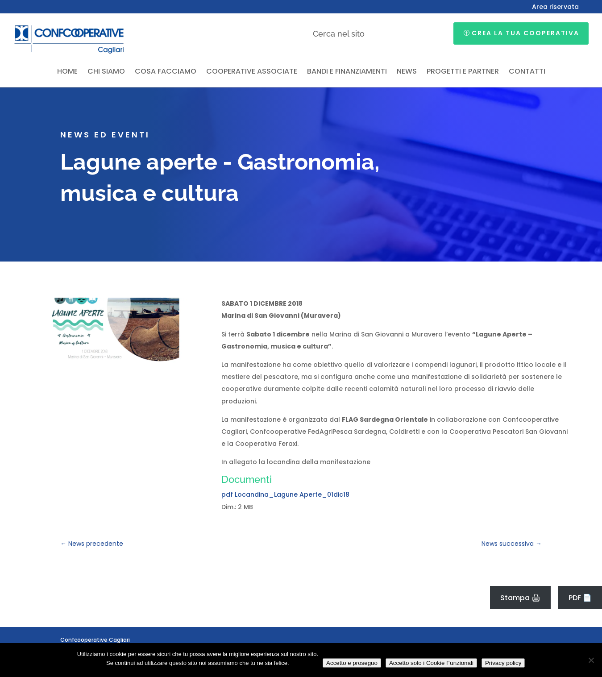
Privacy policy (503, 663)
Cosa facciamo (165, 72)
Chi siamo (106, 72)
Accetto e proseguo (352, 663)
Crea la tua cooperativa (525, 33)
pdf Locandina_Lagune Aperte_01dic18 (285, 494)
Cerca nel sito (339, 33)
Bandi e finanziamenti (347, 72)
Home (67, 72)
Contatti (527, 72)
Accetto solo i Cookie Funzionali (431, 663)
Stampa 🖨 (520, 598)
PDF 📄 (580, 598)
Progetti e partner (463, 72)
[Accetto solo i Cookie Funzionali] (590, 660)
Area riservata (555, 7)
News (407, 72)
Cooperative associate (251, 72)
